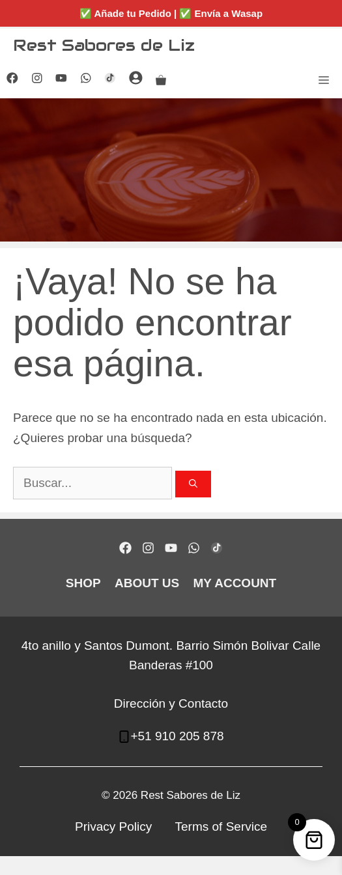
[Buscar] (193, 484)
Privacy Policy (113, 826)
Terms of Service (221, 826)
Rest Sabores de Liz (104, 45)
